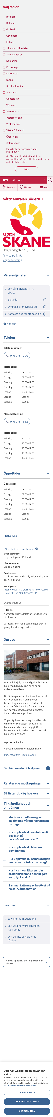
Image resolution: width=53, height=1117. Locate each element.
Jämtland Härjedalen (17, 48)
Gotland (10, 29)
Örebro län (12, 136)
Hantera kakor (27, 1092)
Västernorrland (14, 117)
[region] (26, 1089)
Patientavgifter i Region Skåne (20, 754)
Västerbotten (13, 111)
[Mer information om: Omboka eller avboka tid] (45, 307)
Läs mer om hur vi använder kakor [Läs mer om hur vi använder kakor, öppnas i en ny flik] (20, 1085)
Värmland (11, 105)
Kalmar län (11, 60)
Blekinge (10, 16)
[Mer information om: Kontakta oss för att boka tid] (45, 314)
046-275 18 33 (19, 422)
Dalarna (10, 23)
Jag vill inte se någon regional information (21, 150)
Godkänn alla (27, 1111)
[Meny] (44, 187)
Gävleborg (11, 35)
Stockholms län (14, 86)
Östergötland (13, 143)
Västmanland (13, 124)
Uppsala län (12, 98)
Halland (10, 42)
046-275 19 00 (19, 356)
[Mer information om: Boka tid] (45, 300)
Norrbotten (12, 73)
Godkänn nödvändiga (27, 1101)
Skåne (9, 79)
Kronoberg (12, 67)
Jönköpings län (14, 54)
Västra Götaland (15, 130)
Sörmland (11, 92)
